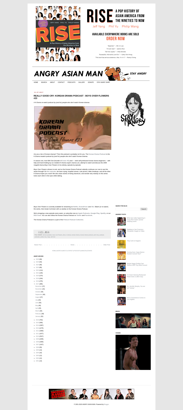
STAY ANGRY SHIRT (103, 82)
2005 (37, 350)
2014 (37, 325)
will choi (53, 237)
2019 (37, 278)
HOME (36, 82)
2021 (37, 273)
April (36, 308)
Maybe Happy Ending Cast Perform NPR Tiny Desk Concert (137, 264)
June (37, 303)
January (38, 316)
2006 (37, 347)
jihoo (64, 235)
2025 (37, 262)
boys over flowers (57, 235)
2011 (37, 333)
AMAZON (83, 250)
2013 (37, 328)
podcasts (37, 237)
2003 (37, 355)
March (37, 311)
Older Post (106, 245)
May (36, 305)
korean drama (76, 235)
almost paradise (47, 235)
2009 (37, 339)
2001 (37, 361)
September (39, 294)
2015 (37, 322)
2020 (37, 275)
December (38, 286)
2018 (37, 281)
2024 (37, 265)
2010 (37, 336)
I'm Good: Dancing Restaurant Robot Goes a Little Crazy (136, 275)
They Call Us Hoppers (134, 241)
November (38, 289)
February (38, 314)
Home (72, 245)
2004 (37, 353)
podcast (101, 235)
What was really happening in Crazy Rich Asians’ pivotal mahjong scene (136, 219)
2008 (37, 342)
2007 (37, 344)
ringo (48, 237)
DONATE (91, 82)
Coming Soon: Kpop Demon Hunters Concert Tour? (135, 253)
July (36, 300)
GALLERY (81, 82)
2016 (37, 320)
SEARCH (44, 82)
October (38, 292)
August (37, 297)
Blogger (106, 404)
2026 (37, 259)
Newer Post (38, 245)
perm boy (96, 235)
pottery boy (43, 237)
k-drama (68, 235)
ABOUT (52, 82)
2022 (37, 270)
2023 (37, 267)
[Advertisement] (133, 166)
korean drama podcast (86, 235)
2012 (37, 331)
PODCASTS (71, 82)
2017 (37, 284)
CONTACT (61, 82)
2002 (37, 358)
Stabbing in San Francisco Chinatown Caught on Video (135, 230)
